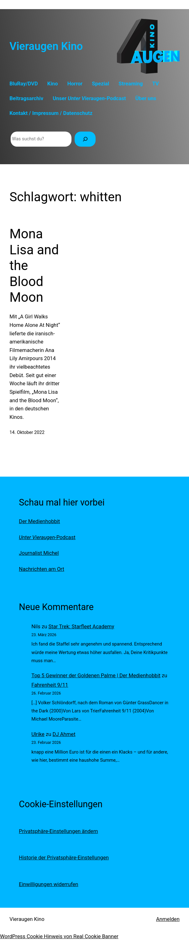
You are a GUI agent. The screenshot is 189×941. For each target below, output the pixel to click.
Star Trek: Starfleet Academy (81, 627)
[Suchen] (85, 139)
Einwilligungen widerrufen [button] (48, 884)
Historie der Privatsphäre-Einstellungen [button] (64, 858)
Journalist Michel (39, 553)
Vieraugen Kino (46, 46)
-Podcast (47, 537)
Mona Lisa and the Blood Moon (34, 265)
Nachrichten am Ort (41, 569)
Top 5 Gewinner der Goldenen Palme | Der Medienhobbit (95, 676)
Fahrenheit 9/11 (49, 685)
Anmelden (168, 919)
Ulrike (38, 734)
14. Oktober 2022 (27, 432)
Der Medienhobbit (39, 521)
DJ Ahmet (64, 734)
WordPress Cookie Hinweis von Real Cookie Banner (59, 936)
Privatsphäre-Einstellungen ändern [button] (58, 831)
